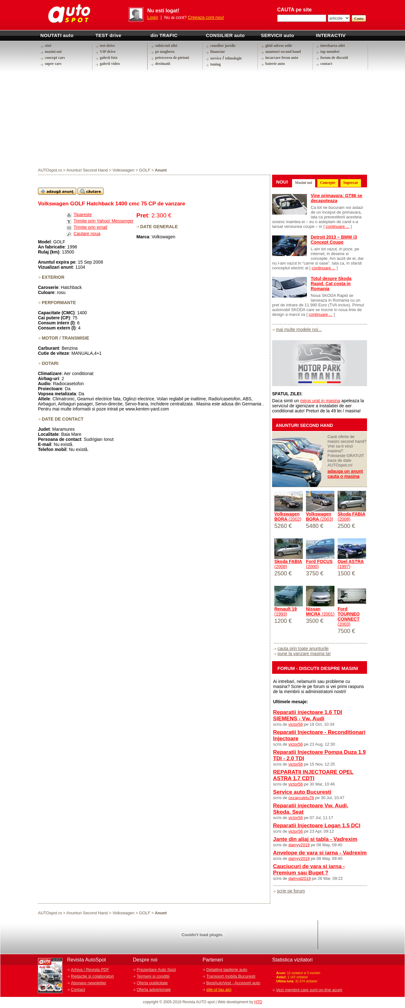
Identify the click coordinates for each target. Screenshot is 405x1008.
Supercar (350, 182)
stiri (48, 45)
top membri (330, 51)
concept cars (55, 57)
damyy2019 (298, 844)
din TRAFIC (164, 35)
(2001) (320, 611)
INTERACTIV (331, 35)
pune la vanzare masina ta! (304, 653)
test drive (107, 45)
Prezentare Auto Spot (156, 969)
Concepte (327, 182)
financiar (217, 51)
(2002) (288, 516)
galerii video (110, 63)
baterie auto (275, 63)
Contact (78, 989)
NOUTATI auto (57, 35)
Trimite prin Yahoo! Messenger (103, 220)
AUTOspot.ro (50, 170)
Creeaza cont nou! (206, 17)
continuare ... (337, 226)
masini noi (53, 51)
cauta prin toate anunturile (303, 648)
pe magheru (165, 51)
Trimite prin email (90, 227)
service (215, 58)
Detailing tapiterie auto (226, 969)
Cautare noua (86, 233)
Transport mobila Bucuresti (230, 976)
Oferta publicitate (152, 982)
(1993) (285, 611)
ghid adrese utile (278, 45)
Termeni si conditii (153, 976)
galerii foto (109, 57)
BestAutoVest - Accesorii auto (233, 982)
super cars (53, 63)
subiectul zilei (166, 45)
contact (326, 63)
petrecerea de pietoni (172, 57)
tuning (215, 64)
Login (152, 17)
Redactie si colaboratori (92, 976)
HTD (258, 1002)
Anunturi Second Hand (87, 170)
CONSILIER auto (225, 35)
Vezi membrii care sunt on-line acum (309, 989)
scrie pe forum (291, 890)
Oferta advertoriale (154, 989)
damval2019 (299, 878)
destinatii (162, 63)
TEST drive (109, 35)
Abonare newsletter (88, 982)
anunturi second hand (283, 51)
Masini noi (303, 182)
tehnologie (233, 58)
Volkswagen (123, 170)
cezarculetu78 (301, 797)
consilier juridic (223, 45)
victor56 (295, 724)
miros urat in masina (320, 400)
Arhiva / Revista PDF (90, 969)
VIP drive (108, 51)
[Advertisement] (202, 118)
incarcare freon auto (281, 57)
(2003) (319, 516)
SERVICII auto (277, 35)
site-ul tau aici (218, 989)
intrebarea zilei (333, 45)
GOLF (144, 170)
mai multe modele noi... (299, 329)
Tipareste (82, 214)
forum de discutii (334, 57)
